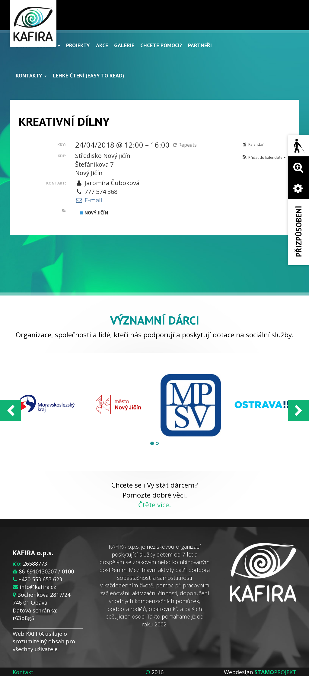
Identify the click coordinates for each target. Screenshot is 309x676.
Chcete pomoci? (161, 45)
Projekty (78, 45)
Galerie (124, 45)
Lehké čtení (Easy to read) (88, 75)
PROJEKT (275, 672)
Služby (48, 45)
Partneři (200, 45)
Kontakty (31, 75)
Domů (23, 45)
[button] (263, 157)
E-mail (88, 200)
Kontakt (23, 672)
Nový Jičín (94, 213)
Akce (102, 45)
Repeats (185, 145)
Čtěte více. (154, 504)
